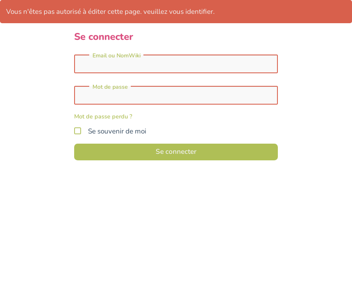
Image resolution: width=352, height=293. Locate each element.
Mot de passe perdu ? (103, 116)
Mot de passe (110, 87)
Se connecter (176, 151)
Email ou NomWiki (116, 56)
